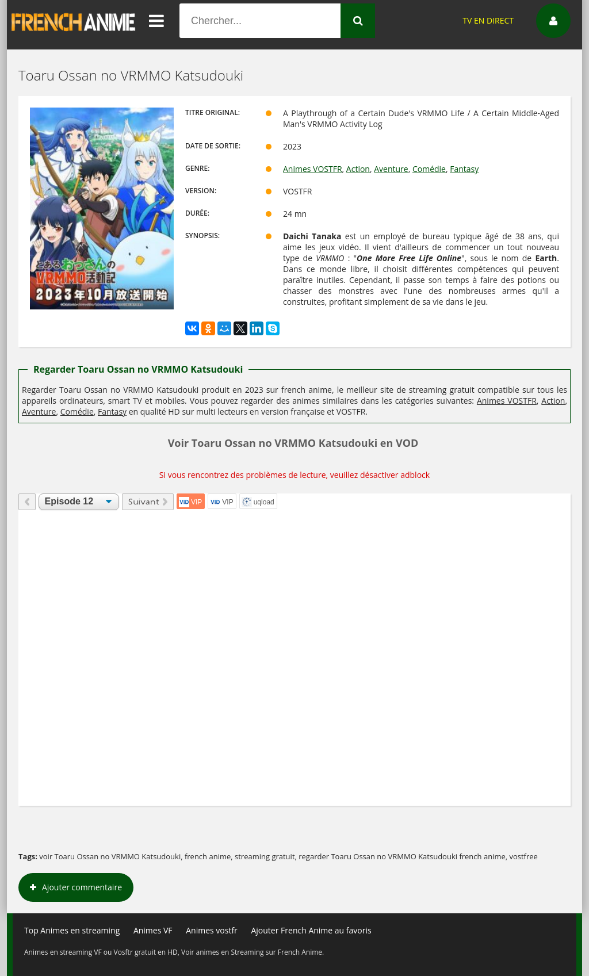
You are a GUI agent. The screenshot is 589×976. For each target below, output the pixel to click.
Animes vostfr (212, 930)
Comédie (429, 168)
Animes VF (153, 930)
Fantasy (464, 168)
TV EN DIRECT (488, 20)
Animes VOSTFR (312, 168)
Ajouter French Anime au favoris (311, 930)
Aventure (391, 168)
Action (358, 168)
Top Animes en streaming (72, 930)
